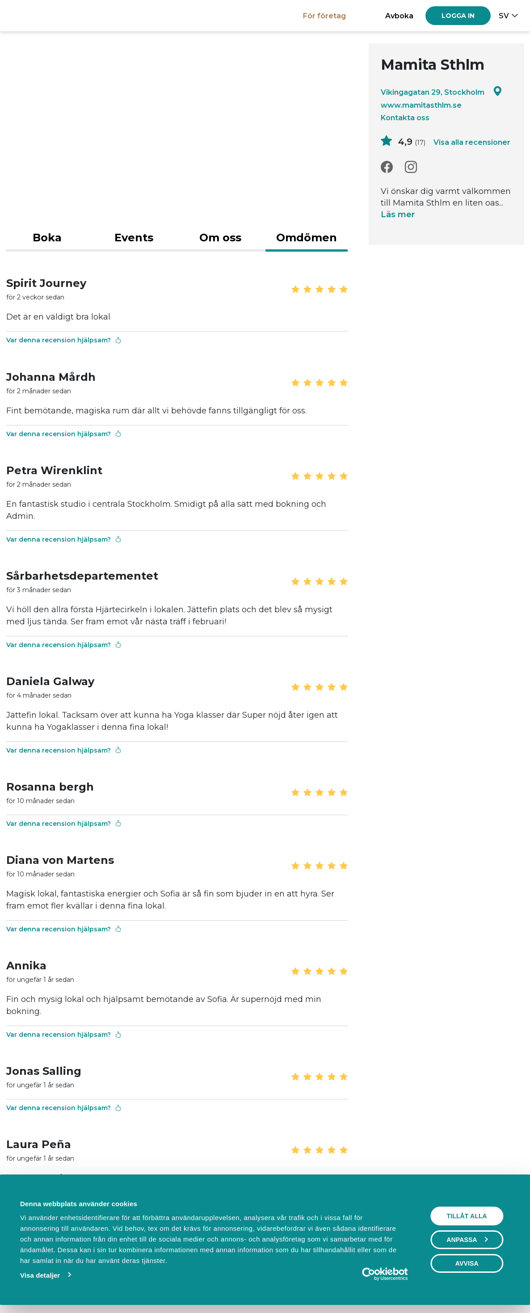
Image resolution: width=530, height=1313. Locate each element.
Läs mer (398, 215)
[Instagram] (411, 167)
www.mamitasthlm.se (421, 105)
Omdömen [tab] (306, 237)
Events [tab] (133, 237)
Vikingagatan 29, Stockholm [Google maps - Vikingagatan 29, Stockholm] (441, 91)
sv (504, 15)
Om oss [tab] (220, 237)
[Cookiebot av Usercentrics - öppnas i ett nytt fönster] (369, 1274)
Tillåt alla (467, 1216)
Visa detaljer (39, 1275)
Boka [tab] (47, 237)
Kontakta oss (405, 117)
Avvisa (467, 1263)
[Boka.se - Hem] (37, 15)
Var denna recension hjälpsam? (63, 340)
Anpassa (467, 1239)
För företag (324, 15)
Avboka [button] (399, 15)
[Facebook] (387, 167)
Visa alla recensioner (471, 142)
